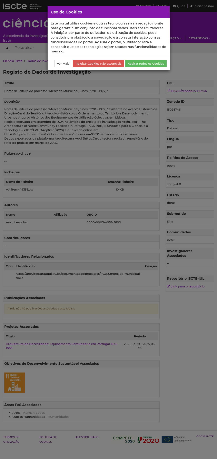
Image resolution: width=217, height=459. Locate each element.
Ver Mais (63, 63)
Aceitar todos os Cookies (146, 63)
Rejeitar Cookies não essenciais (98, 63)
